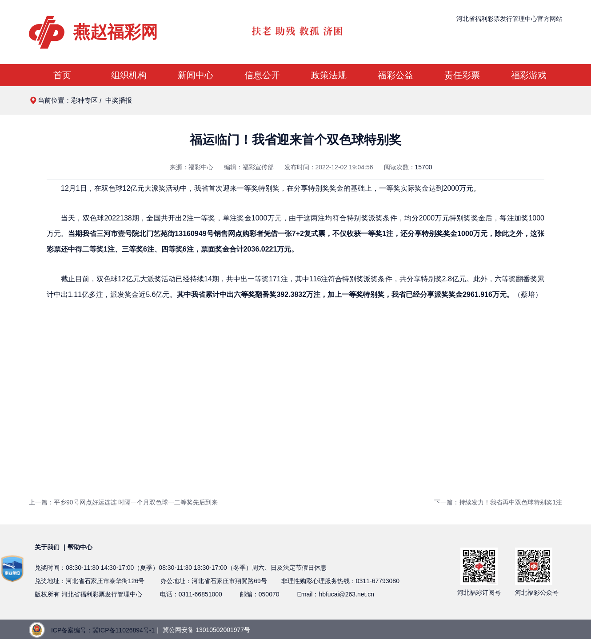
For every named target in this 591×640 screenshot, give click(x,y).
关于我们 (47, 547)
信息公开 (262, 75)
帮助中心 (80, 547)
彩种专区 (84, 100)
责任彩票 (462, 75)
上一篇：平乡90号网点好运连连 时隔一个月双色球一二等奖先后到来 (123, 502)
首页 (62, 75)
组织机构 (129, 75)
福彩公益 (395, 75)
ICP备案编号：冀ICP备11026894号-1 (103, 630)
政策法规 (329, 75)
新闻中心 (195, 75)
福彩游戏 (529, 75)
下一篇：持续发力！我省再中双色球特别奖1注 (498, 502)
